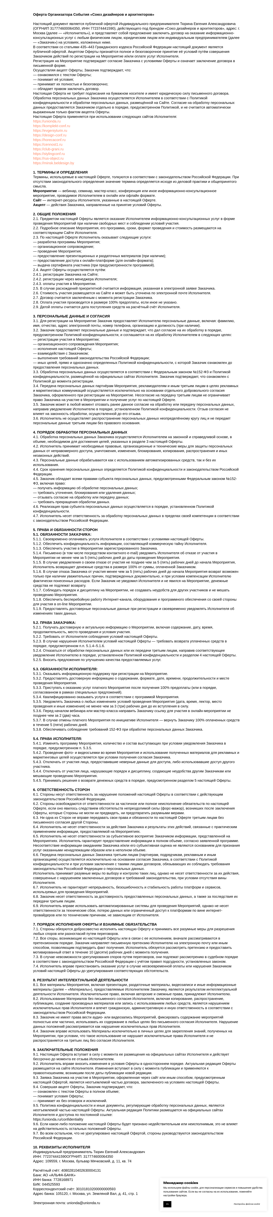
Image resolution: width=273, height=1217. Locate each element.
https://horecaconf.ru (49, 140)
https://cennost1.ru (48, 144)
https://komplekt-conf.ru (51, 126)
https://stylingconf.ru (49, 154)
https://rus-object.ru (48, 158)
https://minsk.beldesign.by (53, 163)
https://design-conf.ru (50, 135)
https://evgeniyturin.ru (50, 130)
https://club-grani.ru (48, 149)
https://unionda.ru (47, 121)
